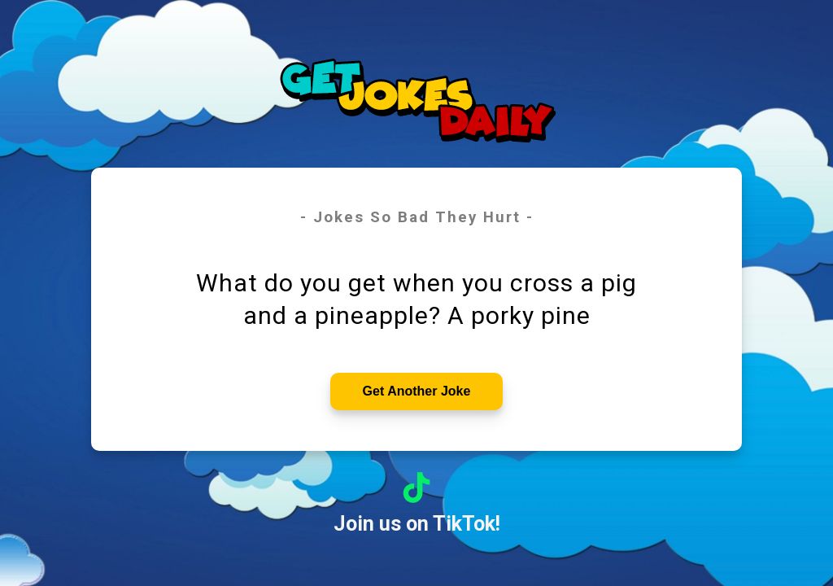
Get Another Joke (417, 391)
